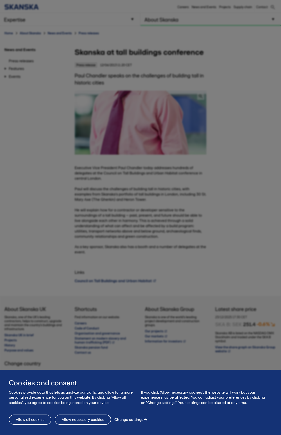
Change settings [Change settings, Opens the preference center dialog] (128, 424)
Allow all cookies (30, 424)
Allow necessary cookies (83, 424)
